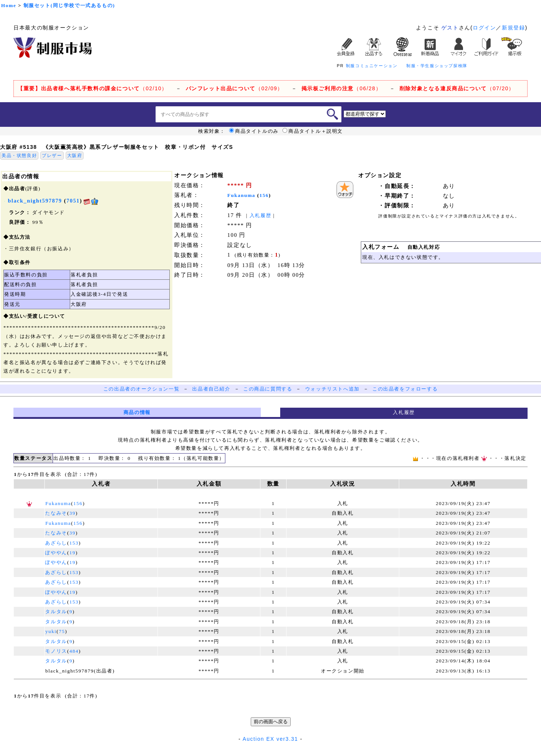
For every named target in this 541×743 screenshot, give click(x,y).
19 (72, 552)
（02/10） (93, 88)
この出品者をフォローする (405, 389)
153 (74, 543)
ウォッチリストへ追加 (332, 389)
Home (8, 5)
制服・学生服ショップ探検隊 (436, 65)
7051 (73, 201)
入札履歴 (260, 215)
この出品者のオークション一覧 (141, 389)
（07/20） (457, 88)
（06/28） (341, 88)
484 (74, 651)
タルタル (56, 611)
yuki (50, 631)
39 (72, 513)
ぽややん (56, 552)
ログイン (484, 28)
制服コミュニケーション (372, 65)
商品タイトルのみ (254, 131)
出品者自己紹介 (211, 389)
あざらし (56, 543)
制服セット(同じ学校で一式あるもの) (69, 5)
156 (264, 195)
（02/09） (234, 88)
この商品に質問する (267, 389)
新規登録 (513, 28)
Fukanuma (241, 195)
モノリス (56, 651)
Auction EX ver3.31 (270, 739)
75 (62, 631)
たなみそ (56, 513)
